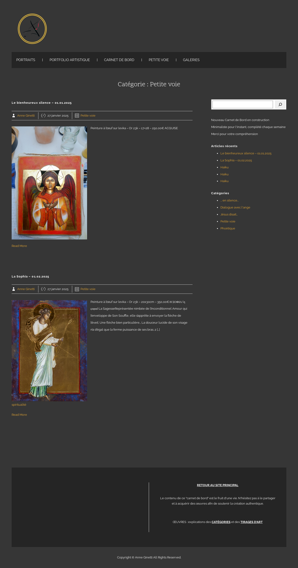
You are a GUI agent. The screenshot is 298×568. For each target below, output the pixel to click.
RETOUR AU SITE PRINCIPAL (217, 485)
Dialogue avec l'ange (235, 207)
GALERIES (191, 60)
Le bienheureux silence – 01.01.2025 (245, 153)
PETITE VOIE (159, 60)
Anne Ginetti (26, 115)
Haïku (224, 167)
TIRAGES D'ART (251, 522)
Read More (19, 246)
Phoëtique (227, 228)
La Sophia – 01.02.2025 (236, 160)
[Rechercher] (280, 104)
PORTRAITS (25, 60)
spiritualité (19, 404)
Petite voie (88, 115)
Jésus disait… (229, 214)
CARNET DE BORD (119, 60)
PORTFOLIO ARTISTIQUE (70, 60)
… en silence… (229, 200)
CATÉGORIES (221, 522)
